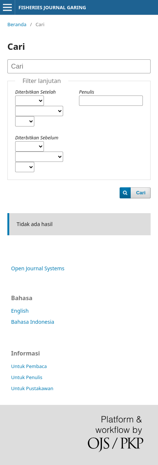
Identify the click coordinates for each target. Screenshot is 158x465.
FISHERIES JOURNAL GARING (52, 7)
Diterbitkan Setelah (35, 92)
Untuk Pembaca (29, 366)
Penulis (86, 92)
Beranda (17, 24)
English (20, 310)
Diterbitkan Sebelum (36, 137)
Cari (140, 192)
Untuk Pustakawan (32, 388)
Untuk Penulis (26, 377)
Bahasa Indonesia (32, 321)
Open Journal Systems (38, 268)
